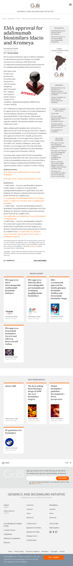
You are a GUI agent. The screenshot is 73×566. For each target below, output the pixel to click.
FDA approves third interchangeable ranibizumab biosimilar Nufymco (58, 145)
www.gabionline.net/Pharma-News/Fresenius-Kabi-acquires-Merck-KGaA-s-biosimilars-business (22, 234)
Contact (62, 551)
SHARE (5, 463)
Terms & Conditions (32, 551)
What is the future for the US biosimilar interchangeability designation (58, 39)
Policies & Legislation (12, 538)
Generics (30, 505)
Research (30, 517)
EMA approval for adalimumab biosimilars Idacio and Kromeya (41, 18)
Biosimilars (11, 18)
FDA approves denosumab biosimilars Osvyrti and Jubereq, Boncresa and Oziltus (58, 173)
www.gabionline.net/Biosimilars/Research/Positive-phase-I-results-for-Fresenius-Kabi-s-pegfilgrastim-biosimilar (24, 200)
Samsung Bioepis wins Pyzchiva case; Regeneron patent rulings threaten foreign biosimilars (59, 91)
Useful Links (31, 540)
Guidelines (8, 534)
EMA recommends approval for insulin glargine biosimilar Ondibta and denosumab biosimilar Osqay (58, 165)
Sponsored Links (33, 532)
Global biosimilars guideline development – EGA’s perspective (59, 125)
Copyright (53, 551)
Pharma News (32, 536)
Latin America (14, 512)
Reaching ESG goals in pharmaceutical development (58, 32)
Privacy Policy (37, 483)
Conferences (31, 524)
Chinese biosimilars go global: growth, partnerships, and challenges (58, 99)
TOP (68, 463)
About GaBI (54, 113)
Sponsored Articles (34, 528)
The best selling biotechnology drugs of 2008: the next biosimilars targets (58, 118)
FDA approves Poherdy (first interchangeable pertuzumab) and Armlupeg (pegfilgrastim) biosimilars (36, 288)
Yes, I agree (53, 557)
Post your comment (13, 52)
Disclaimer (45, 551)
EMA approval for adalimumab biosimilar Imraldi (22, 179)
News (18, 18)
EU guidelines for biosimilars (56, 131)
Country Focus (9, 530)
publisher (33, 246)
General (29, 509)
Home (4, 18)
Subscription (54, 528)
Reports (7, 542)
